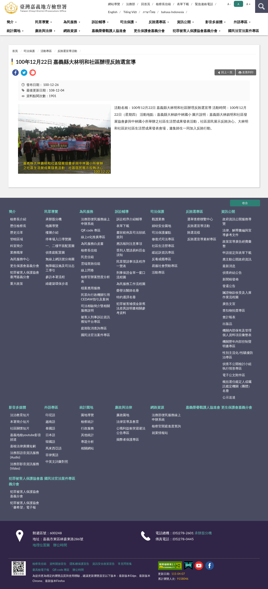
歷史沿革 (16, 232)
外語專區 (240, 22)
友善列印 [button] (247, 72)
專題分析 (87, 441)
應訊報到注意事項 (129, 243)
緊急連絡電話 (204, 4)
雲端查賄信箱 (90, 263)
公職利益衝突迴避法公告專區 (130, 430)
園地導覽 (87, 415)
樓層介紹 (52, 232)
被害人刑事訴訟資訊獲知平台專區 (95, 319)
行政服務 (87, 428)
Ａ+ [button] (248, 4)
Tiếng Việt (130, 12)
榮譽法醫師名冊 (127, 290)
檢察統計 (87, 421)
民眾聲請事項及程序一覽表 (130, 263)
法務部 (130, 4)
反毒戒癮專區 (161, 259)
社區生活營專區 (163, 246)
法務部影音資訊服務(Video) (24, 466)
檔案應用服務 (90, 288)
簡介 (10, 22)
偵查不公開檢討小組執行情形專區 (236, 366)
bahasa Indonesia (172, 12)
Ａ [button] (238, 4)
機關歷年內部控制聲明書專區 (236, 343)
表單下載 (183, 4)
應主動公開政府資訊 (236, 259)
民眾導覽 (42, 22)
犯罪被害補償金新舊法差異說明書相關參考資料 (130, 308)
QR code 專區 (90, 230)
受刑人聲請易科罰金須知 (130, 252)
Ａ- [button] (229, 4)
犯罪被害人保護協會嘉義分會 (195, 31)
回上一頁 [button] (226, 72)
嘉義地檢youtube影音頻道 (25, 437)
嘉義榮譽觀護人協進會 (109, 31)
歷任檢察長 (18, 226)
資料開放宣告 (58, 563)
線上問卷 (87, 270)
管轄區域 (16, 239)
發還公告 (228, 286)
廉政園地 (122, 415)
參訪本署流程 (55, 277)
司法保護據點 (161, 232)
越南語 (50, 421)
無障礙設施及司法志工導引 (60, 268)
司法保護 (127, 22)
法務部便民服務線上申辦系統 (95, 221)
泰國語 (50, 428)
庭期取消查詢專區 (94, 328)
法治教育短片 (19, 415)
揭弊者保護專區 (127, 439)
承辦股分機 (54, 219)
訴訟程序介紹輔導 (129, 219)
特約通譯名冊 (126, 297)
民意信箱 (87, 257)
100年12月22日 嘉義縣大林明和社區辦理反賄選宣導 (76, 62)
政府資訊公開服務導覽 (236, 221)
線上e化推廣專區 (93, 237)
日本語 (50, 435)
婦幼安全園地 (161, 226)
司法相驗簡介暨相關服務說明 (95, 308)
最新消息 (228, 266)
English (112, 12)
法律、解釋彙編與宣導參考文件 (236, 232)
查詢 (261, 6)
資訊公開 (184, 22)
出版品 (227, 324)
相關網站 (87, 448)
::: (3, 3)
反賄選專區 (157, 22)
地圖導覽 (52, 226)
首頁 (15, 51)
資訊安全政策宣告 (103, 563)
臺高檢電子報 (40, 569)
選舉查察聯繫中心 (200, 219)
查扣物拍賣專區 (233, 310)
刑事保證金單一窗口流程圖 (130, 275)
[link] (15, 73)
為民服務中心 (19, 259)
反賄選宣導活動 (67, 51)
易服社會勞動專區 (165, 266)
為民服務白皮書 (92, 243)
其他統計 (87, 435)
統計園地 (13, 31)
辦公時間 (60, 545)
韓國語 (50, 441)
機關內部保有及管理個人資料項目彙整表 (236, 332)
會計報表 (228, 317)
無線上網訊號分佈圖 (60, 259)
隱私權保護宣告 (79, 563)
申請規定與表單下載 (236, 252)
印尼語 (50, 415)
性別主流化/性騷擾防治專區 (237, 355)
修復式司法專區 (163, 239)
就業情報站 (160, 433)
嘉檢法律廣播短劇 (23, 446)
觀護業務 (158, 219)
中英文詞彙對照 (57, 461)
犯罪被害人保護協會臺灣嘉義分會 (24, 274)
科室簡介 (16, 246)
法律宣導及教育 (127, 421)
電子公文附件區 (233, 375)
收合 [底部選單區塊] (245, 203)
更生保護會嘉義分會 (149, 31)
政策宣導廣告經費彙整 (236, 243)
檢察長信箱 (163, 4)
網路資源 (70, 31)
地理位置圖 (41, 545)
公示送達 (228, 397)
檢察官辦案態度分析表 (95, 279)
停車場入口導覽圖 (58, 239)
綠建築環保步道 (57, 283)
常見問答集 (125, 563)
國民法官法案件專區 (243, 31)
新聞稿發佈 (230, 279)
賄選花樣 (193, 232)
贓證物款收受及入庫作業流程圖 (236, 295)
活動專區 (46, 51)
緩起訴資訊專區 (163, 252)
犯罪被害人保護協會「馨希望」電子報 (24, 505)
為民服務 (70, 22)
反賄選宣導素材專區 (201, 239)
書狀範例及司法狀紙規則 (130, 234)
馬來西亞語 (54, 448)
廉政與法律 (43, 31)
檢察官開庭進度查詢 (166, 426)
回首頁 (145, 4)
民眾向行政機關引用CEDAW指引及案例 (95, 297)
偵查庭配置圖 (55, 252)
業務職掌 (16, 252)
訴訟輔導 (98, 22)
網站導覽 (114, 4)
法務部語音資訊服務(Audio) (24, 455)
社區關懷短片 (19, 428)
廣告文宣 (228, 304)
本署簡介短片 (19, 421)
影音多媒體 (213, 22)
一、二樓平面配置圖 (60, 246)
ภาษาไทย (149, 12)
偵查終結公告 (232, 272)
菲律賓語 (52, 455)
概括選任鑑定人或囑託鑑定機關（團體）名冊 (236, 386)
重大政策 (16, 283)
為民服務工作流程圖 (130, 284)
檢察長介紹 (18, 219)
